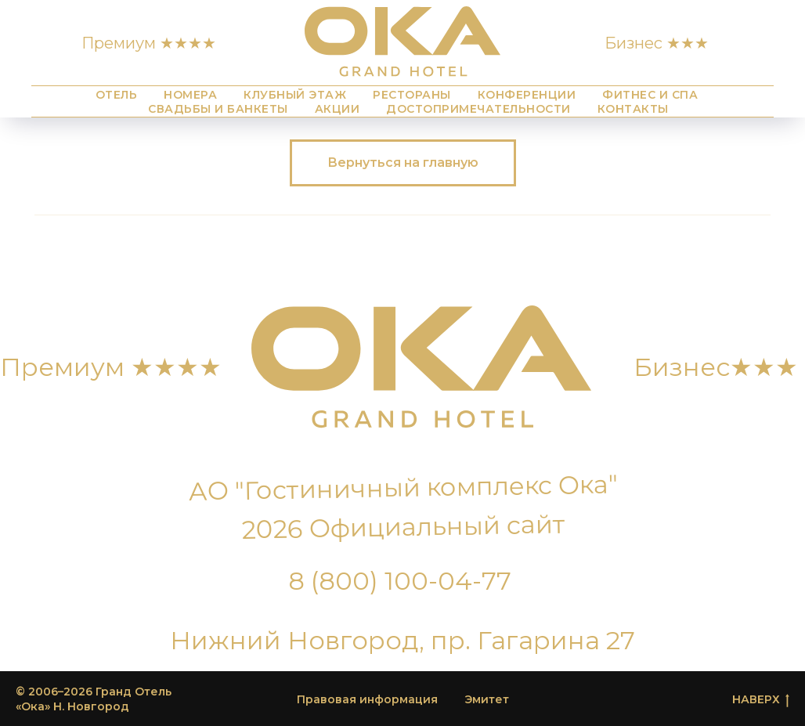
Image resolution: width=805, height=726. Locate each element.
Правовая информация (367, 699)
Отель (117, 95)
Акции (337, 109)
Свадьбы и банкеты (218, 109)
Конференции (527, 95)
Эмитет (486, 699)
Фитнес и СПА (650, 95)
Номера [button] (190, 95)
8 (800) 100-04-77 (399, 580)
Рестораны (412, 95)
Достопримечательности (478, 109)
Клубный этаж (295, 95)
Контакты (633, 109)
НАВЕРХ (760, 699)
